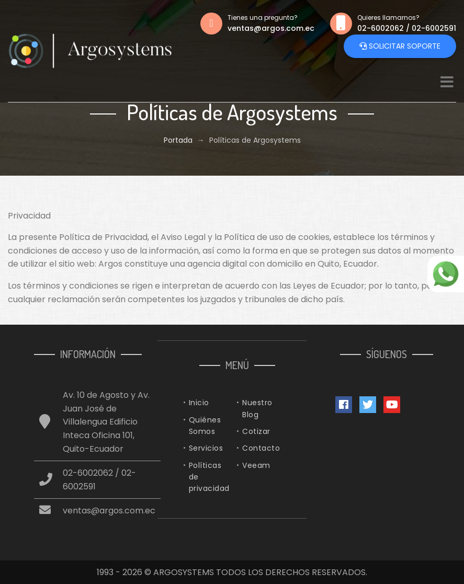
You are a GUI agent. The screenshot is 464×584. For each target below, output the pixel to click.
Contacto (261, 448)
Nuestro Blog (257, 408)
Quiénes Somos (205, 426)
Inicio (199, 402)
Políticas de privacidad (209, 477)
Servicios (206, 448)
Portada (178, 140)
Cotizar (256, 431)
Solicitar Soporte (400, 46)
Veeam (256, 465)
